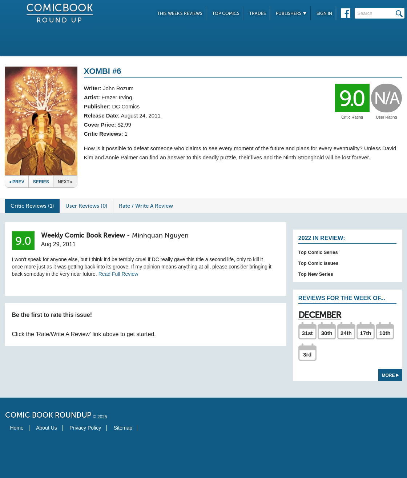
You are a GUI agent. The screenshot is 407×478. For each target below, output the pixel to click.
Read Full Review (118, 274)
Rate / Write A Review (146, 206)
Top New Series (315, 274)
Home (17, 428)
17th (365, 333)
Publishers (291, 13)
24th (346, 333)
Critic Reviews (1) (32, 206)
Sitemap (123, 428)
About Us (46, 428)
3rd (307, 354)
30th (327, 333)
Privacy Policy (85, 428)
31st (307, 333)
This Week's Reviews (179, 13)
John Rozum (118, 88)
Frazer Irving (116, 97)
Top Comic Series (318, 252)
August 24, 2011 (141, 115)
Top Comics (225, 13)
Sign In (324, 13)
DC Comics (126, 106)
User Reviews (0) (86, 206)
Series (41, 181)
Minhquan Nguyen (160, 235)
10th (385, 333)
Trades (257, 13)
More (390, 375)
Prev (16, 181)
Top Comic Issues (318, 263)
